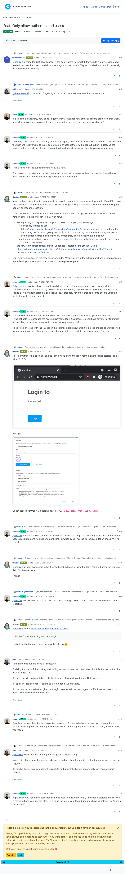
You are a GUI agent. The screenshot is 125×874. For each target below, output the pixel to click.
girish (14, 114)
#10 (120, 58)
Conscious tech (18, 101)
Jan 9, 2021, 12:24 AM (34, 659)
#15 (120, 197)
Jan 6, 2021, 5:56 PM (42, 114)
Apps (85, 6)
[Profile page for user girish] (7, 116)
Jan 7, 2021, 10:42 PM (44, 311)
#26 (120, 793)
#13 (120, 137)
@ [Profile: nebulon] (17, 62)
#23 (120, 659)
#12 (120, 114)
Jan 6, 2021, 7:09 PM (44, 137)
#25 (120, 750)
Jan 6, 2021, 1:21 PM (51, 58)
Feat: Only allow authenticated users (50, 628)
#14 (120, 163)
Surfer (17, 32)
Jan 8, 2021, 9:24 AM (45, 563)
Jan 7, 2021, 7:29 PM (44, 282)
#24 (120, 719)
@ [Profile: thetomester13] (20, 93)
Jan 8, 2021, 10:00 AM (44, 596)
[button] (4, 870)
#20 (120, 563)
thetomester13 (18, 58)
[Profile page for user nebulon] (7, 139)
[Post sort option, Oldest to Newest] (16, 40)
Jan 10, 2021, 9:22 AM (44, 719)
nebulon (20, 53)
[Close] (118, 828)
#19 (120, 531)
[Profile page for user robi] (7, 91)
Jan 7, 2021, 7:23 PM (45, 197)
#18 (120, 351)
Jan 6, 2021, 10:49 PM (44, 163)
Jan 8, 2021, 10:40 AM (45, 624)
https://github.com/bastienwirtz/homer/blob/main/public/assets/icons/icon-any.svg (64, 229)
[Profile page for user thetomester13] (7, 59)
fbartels (15, 197)
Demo (102, 6)
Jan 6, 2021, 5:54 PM (34, 89)
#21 (120, 596)
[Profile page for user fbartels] (7, 199)
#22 (120, 624)
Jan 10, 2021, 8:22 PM (34, 750)
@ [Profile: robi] (15, 723)
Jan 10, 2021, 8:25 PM (44, 793)
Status (93, 6)
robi (14, 89)
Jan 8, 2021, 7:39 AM (45, 351)
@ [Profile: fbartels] (17, 286)
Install (118, 6)
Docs (110, 6)
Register (11, 855)
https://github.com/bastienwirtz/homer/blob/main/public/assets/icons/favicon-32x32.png (63, 249)
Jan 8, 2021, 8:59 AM (44, 531)
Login (20, 855)
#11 (120, 89)
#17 (120, 311)
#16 (120, 282)
